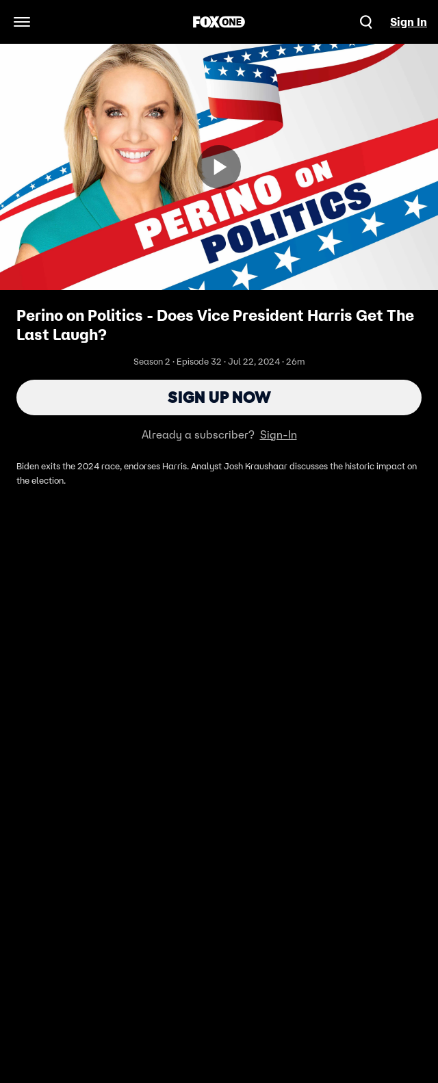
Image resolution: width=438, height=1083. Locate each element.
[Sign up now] (219, 167)
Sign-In (278, 434)
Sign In (408, 22)
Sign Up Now (219, 397)
